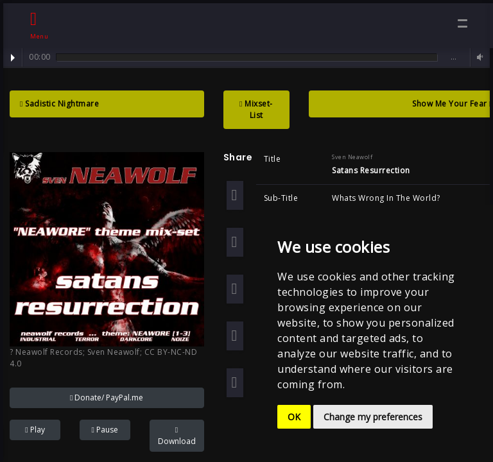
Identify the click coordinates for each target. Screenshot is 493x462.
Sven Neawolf (113, 351)
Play (13, 58)
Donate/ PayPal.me (106, 397)
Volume (478, 57)
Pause (104, 429)
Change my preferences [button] (373, 417)
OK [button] (294, 417)
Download (177, 436)
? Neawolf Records (46, 351)
